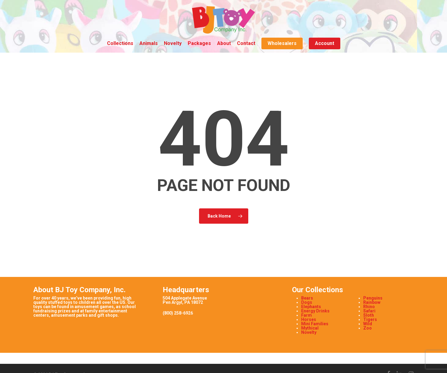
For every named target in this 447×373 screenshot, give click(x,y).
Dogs (306, 302)
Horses (308, 319)
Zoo (367, 328)
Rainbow (371, 302)
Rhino (369, 306)
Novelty (308, 332)
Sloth (368, 315)
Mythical (310, 328)
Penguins (372, 298)
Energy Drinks (315, 310)
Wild (367, 323)
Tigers (370, 319)
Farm (306, 315)
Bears (307, 298)
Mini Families (314, 323)
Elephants (311, 306)
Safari (369, 310)
